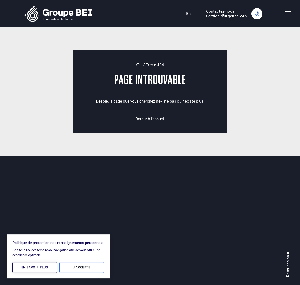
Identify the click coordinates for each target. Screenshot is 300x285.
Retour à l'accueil (150, 119)
